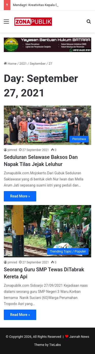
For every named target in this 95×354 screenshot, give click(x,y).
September (38, 63)
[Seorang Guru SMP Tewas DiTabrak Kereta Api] (47, 231)
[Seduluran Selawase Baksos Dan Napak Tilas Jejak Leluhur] (47, 125)
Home (10, 63)
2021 (23, 63)
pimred (12, 150)
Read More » (20, 196)
